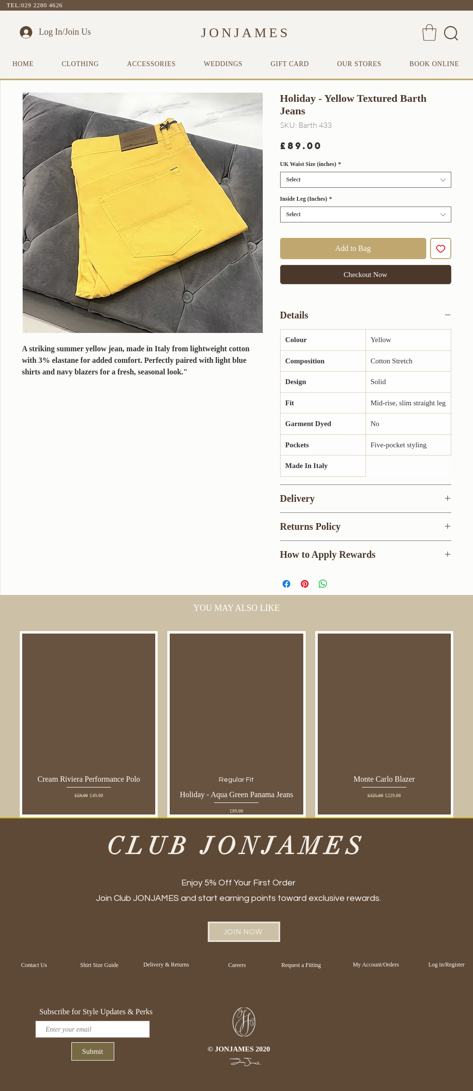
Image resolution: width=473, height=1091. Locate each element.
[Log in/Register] (446, 964)
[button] (429, 32)
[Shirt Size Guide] (99, 965)
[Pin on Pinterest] (305, 584)
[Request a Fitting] (301, 965)
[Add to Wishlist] (440, 248)
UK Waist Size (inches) (310, 164)
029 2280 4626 (42, 5)
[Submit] (92, 1051)
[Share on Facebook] (286, 584)
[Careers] (237, 965)
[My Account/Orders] (376, 964)
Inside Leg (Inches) (306, 198)
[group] (236, 724)
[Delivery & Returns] (166, 964)
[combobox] (365, 180)
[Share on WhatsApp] (323, 584)
